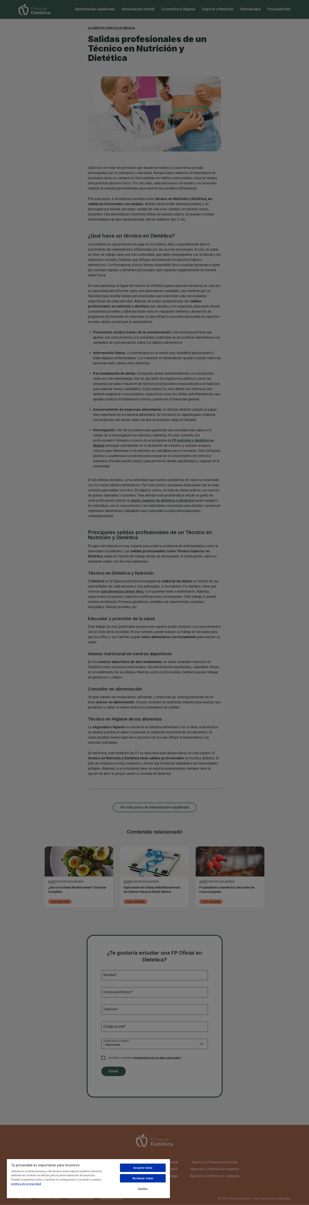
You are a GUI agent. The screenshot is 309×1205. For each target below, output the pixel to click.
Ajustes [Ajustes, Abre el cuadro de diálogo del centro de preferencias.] (143, 1188)
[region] (88, 1178)
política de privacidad (26, 1183)
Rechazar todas (142, 1178)
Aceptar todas (142, 1167)
